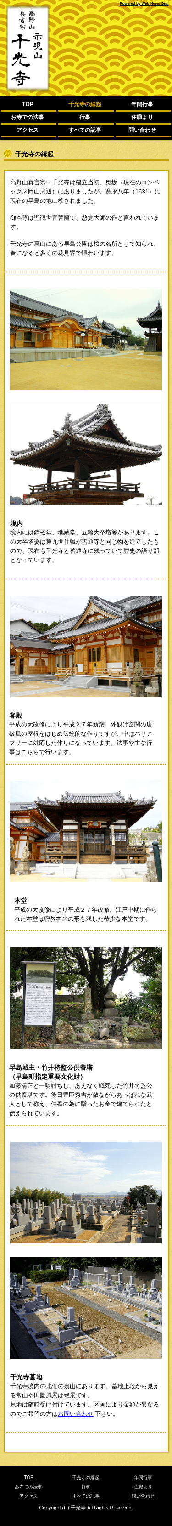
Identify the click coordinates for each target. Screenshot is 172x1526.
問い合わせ (142, 130)
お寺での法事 (27, 117)
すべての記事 (84, 130)
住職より (142, 117)
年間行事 (142, 104)
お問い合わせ (76, 1413)
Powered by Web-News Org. (144, 3)
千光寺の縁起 (84, 104)
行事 (84, 117)
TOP (27, 104)
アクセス (28, 130)
